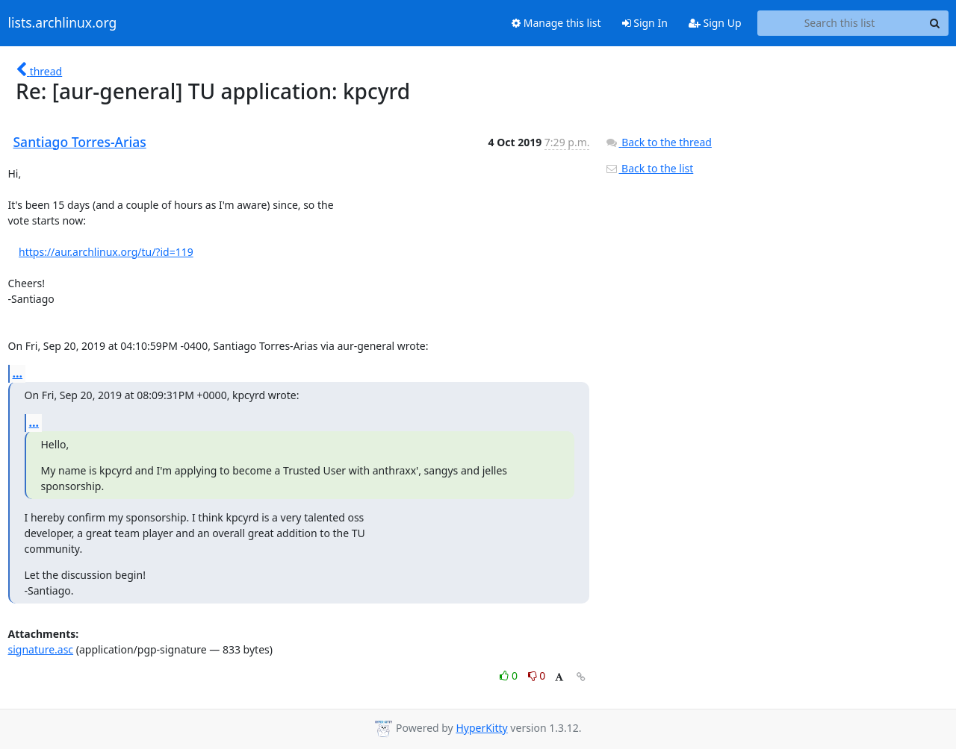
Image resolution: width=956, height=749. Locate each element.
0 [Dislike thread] (537, 675)
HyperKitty (481, 728)
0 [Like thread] (510, 675)
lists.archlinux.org (62, 23)
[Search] (935, 23)
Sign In (645, 23)
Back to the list (649, 168)
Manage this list (556, 23)
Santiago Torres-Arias (79, 142)
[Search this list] (839, 23)
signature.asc (41, 649)
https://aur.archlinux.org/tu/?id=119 (106, 252)
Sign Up (715, 23)
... (18, 373)
